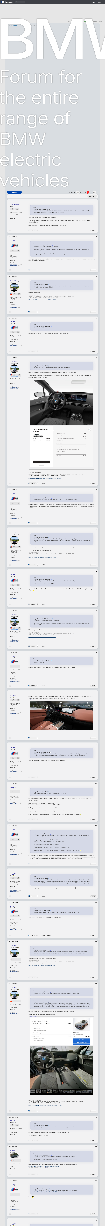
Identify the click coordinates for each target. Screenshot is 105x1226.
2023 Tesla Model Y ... (14, 264)
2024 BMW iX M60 (14, 265)
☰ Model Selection (20, 2)
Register (99, 2)
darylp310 (13, 696)
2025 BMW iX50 (13, 713)
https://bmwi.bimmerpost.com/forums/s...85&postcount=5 (43, 1166)
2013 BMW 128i (13, 306)
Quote (93, 230)
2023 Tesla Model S (14, 712)
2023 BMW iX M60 (14, 307)
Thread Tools (91, 196)
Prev (78, 192)
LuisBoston (13, 280)
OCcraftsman (14, 205)
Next (94, 192)
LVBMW (12, 240)
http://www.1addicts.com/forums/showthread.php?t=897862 (42, 299)
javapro (12, 1150)
